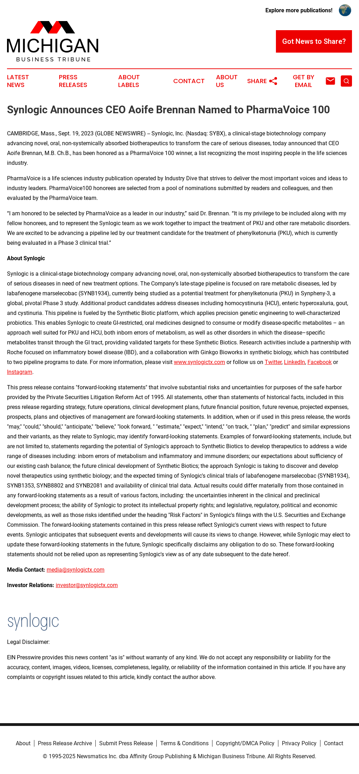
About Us (227, 81)
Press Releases (73, 81)
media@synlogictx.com (75, 569)
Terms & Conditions (184, 743)
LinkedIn (294, 362)
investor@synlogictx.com (87, 585)
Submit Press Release (126, 743)
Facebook (319, 362)
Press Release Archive (65, 743)
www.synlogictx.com (199, 362)
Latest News (18, 81)
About (23, 743)
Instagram (19, 372)
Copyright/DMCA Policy (245, 743)
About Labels (129, 81)
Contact (189, 81)
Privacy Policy (299, 743)
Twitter (273, 362)
